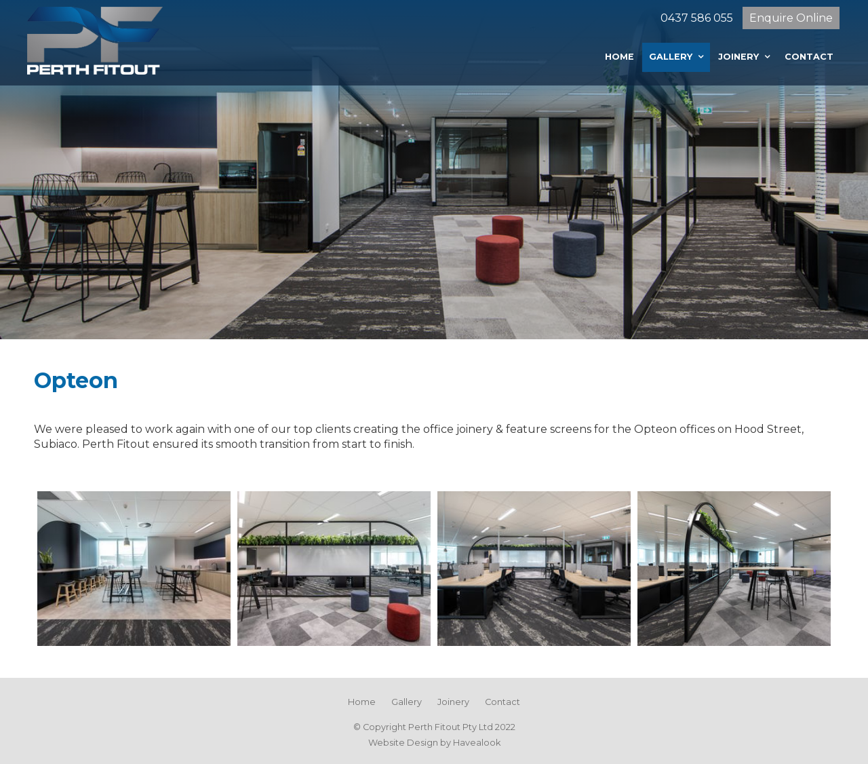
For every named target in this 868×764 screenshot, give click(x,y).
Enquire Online (791, 18)
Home (619, 57)
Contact (809, 57)
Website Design (403, 743)
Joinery (738, 57)
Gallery (670, 57)
